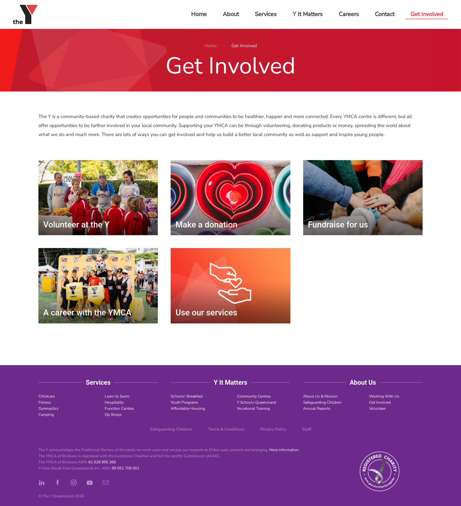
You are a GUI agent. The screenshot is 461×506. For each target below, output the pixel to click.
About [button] (231, 14)
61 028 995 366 (102, 462)
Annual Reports (316, 408)
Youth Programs (184, 402)
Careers (349, 14)
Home (199, 14)
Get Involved (380, 402)
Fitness (44, 402)
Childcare (46, 396)
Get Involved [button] (426, 14)
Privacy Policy (273, 429)
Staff (306, 429)
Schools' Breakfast (187, 396)
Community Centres (254, 396)
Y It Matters (308, 14)
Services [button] (266, 14)
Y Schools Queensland (256, 402)
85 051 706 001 (125, 468)
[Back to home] (25, 14)
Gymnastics (48, 408)
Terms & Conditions (226, 429)
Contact (384, 14)
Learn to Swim (117, 396)
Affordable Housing (188, 408)
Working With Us (384, 396)
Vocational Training (253, 408)
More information (284, 449)
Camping (46, 414)
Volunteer (377, 408)
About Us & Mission (320, 396)
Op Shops (113, 414)
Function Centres (119, 408)
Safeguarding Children (322, 402)
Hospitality (114, 402)
